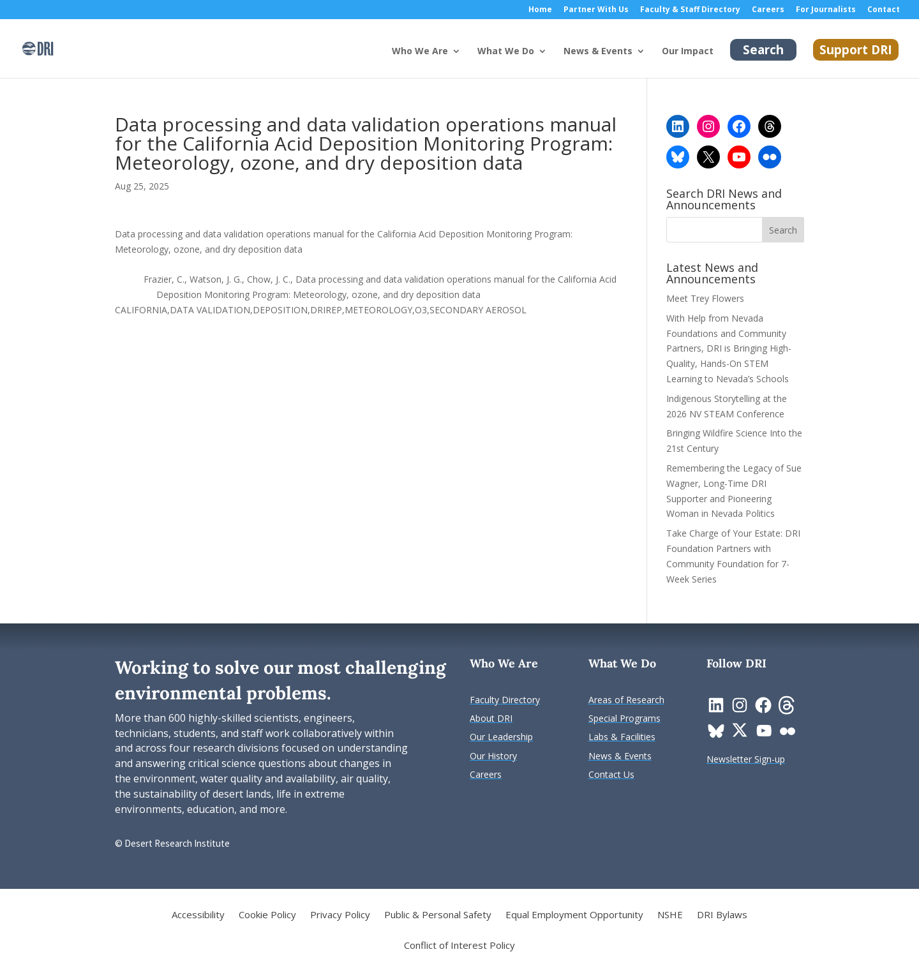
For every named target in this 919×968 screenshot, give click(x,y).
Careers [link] (768, 10)
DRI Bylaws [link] (722, 915)
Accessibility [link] (198, 915)
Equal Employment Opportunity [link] (574, 915)
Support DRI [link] (855, 49)
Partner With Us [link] (596, 10)
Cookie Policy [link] (267, 915)
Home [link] (540, 10)
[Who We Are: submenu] (466, 61)
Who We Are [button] (420, 52)
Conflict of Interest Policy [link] (459, 946)
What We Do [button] (505, 52)
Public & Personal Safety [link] (437, 915)
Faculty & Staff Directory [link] (690, 10)
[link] (38, 47)
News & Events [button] (598, 52)
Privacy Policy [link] (340, 915)
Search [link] (763, 49)
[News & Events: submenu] (651, 61)
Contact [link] (883, 10)
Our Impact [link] (688, 52)
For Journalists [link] (826, 10)
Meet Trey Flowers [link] (705, 298)
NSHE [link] (670, 915)
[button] (783, 229)
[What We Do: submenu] (552, 61)
